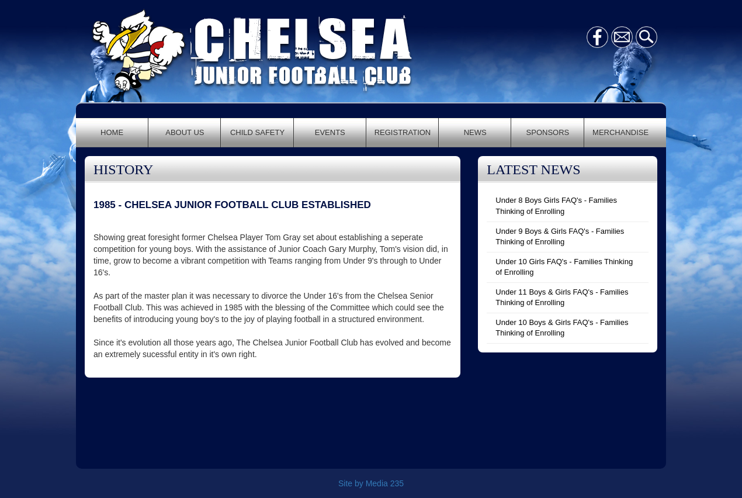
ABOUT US (184, 132)
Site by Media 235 (371, 483)
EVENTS (330, 132)
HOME (111, 132)
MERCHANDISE (620, 132)
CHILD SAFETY (257, 132)
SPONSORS (548, 132)
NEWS (475, 132)
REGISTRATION (403, 132)
